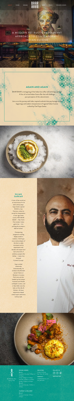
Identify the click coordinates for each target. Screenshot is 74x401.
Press (51, 5)
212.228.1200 (40, 380)
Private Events (61, 5)
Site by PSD (12, 380)
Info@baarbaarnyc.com (43, 378)
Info (43, 5)
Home (34, 5)
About (10, 5)
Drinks (25, 5)
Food (17, 5)
